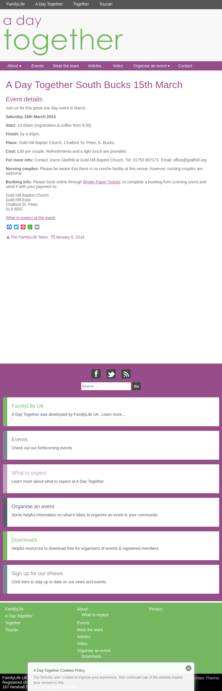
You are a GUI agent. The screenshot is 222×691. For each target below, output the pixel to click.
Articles (94, 66)
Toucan (105, 4)
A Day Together (49, 4)
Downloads (91, 656)
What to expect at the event (30, 217)
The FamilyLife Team (29, 237)
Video (118, 66)
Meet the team (66, 66)
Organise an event (150, 66)
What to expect (95, 614)
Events (38, 66)
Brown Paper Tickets (101, 182)
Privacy (155, 609)
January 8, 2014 (70, 237)
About (13, 66)
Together (81, 4)
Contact (185, 66)
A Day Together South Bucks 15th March (94, 84)
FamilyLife (15, 4)
